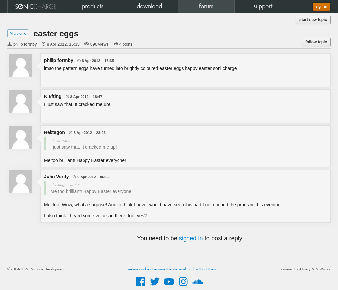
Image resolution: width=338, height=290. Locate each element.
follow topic (316, 42)
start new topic (313, 19)
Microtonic (18, 33)
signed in (191, 238)
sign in (321, 6)
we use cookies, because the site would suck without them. (172, 269)
